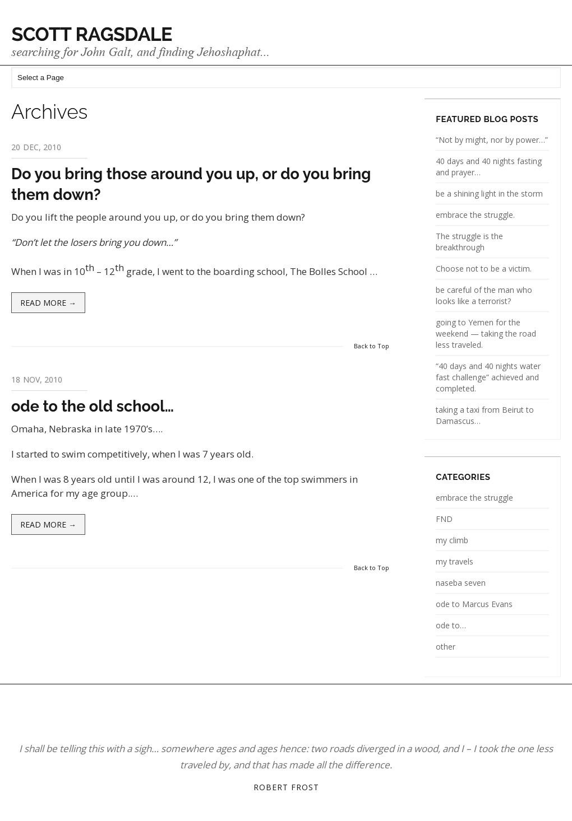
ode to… (451, 625)
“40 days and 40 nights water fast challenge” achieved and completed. (488, 377)
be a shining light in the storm (489, 193)
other (445, 646)
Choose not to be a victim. (484, 268)
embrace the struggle (474, 497)
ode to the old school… (92, 406)
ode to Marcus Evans (474, 604)
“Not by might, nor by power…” (492, 139)
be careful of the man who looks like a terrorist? (484, 295)
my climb (452, 540)
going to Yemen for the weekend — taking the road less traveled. (486, 333)
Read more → (48, 302)
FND (444, 519)
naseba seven (461, 582)
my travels (454, 561)
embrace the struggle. (475, 214)
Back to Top (371, 346)
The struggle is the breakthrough (469, 242)
